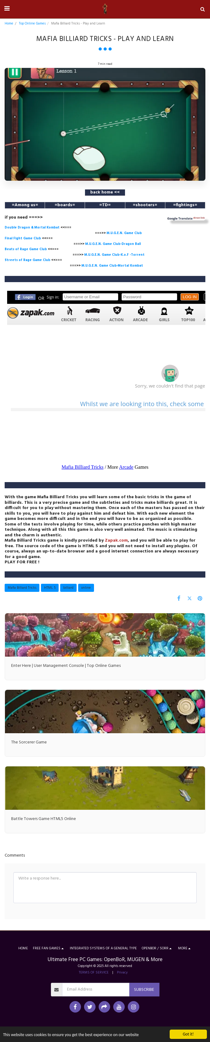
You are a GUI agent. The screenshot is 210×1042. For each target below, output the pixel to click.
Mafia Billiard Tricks (22, 588)
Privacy (122, 972)
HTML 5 (50, 588)
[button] (7, 9)
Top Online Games (32, 23)
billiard (68, 588)
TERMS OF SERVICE (94, 972)
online (86, 588)
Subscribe (144, 989)
